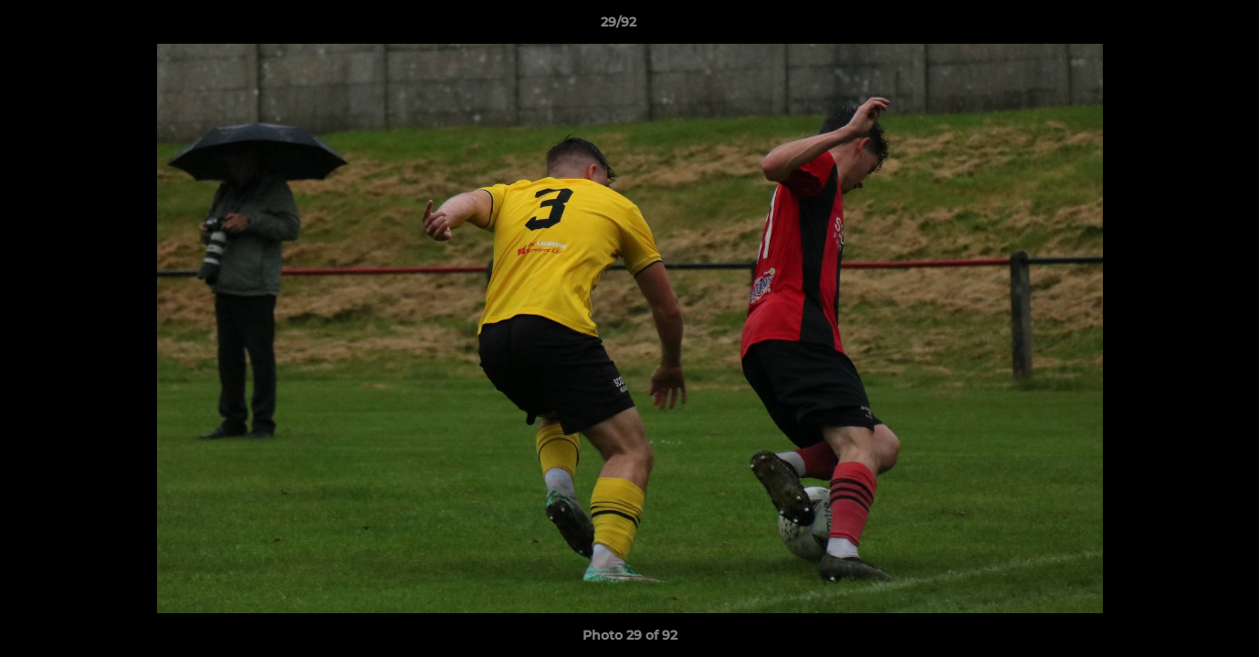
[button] (1182, 26)
